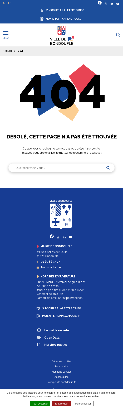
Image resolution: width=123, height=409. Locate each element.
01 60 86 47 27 (48, 261)
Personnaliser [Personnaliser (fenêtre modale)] (83, 403)
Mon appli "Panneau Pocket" (62, 19)
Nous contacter (49, 267)
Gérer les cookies (61, 361)
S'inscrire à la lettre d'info (62, 10)
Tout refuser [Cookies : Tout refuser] (61, 403)
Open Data (48, 338)
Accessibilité (61, 377)
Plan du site (61, 366)
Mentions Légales (61, 371)
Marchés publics (52, 345)
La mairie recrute (53, 330)
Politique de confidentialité (61, 382)
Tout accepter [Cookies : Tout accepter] (40, 403)
